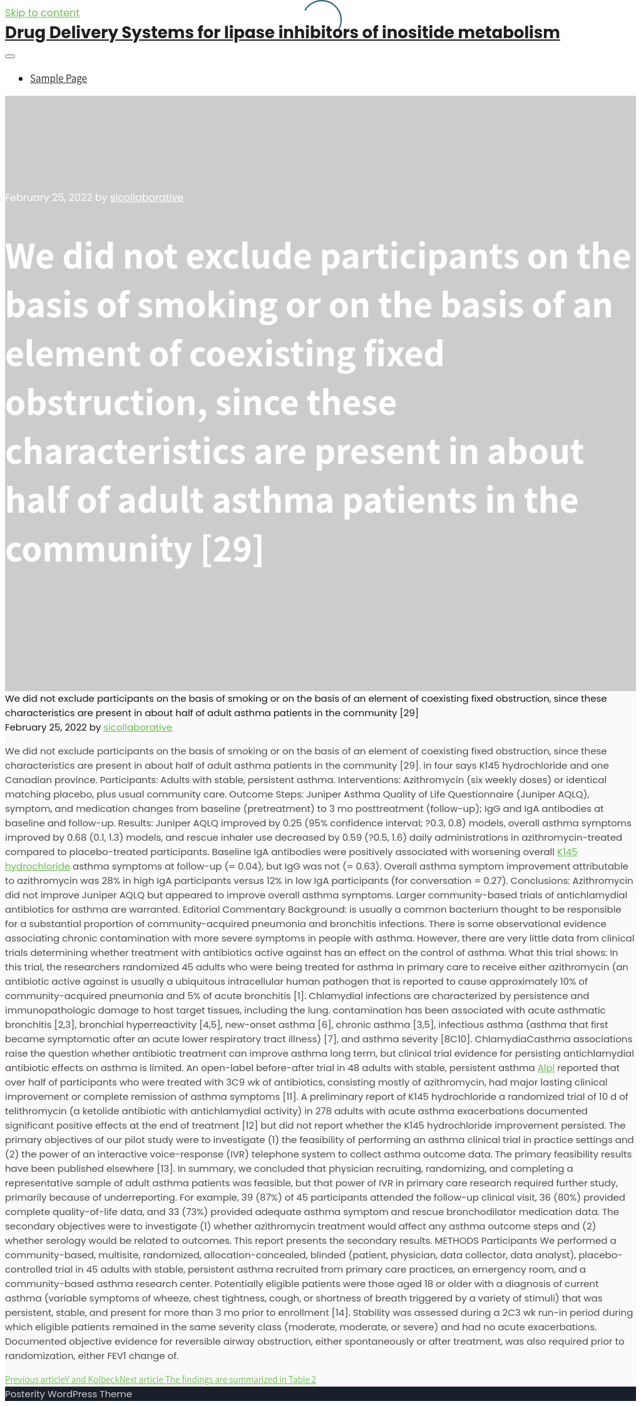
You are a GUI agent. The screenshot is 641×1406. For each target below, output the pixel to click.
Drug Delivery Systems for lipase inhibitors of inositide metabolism (282, 32)
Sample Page (58, 78)
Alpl (546, 1067)
